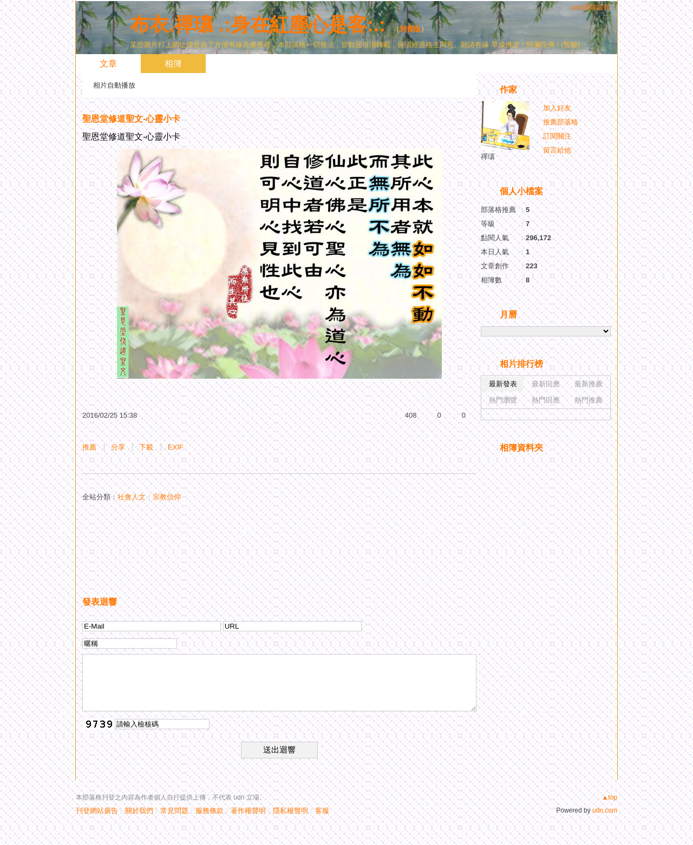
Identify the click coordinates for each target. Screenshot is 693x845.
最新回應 (546, 384)
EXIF (176, 447)
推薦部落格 (560, 122)
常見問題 (174, 811)
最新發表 (503, 384)
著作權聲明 (248, 811)
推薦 (89, 447)
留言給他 (557, 150)
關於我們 (139, 811)
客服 (322, 811)
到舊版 (410, 29)
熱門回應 (546, 400)
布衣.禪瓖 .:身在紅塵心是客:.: (257, 25)
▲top (609, 797)
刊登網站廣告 (97, 811)
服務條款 (209, 811)
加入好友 (557, 108)
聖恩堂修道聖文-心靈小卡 (131, 118)
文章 (108, 63)
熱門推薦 (588, 400)
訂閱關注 (557, 136)
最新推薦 (588, 384)
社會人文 (131, 497)
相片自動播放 (114, 85)
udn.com (604, 810)
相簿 (173, 63)
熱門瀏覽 (503, 400)
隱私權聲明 (290, 811)
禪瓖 (488, 157)
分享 (118, 447)
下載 (146, 447)
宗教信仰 (167, 497)
